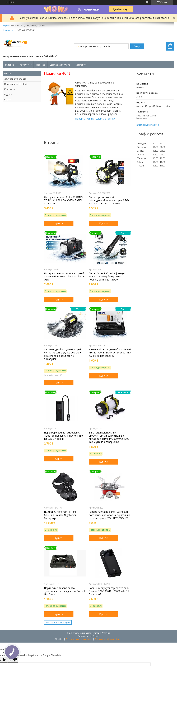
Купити (58, 223)
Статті (7, 99)
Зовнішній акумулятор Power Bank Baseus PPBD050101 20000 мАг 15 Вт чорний (109, 591)
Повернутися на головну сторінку (95, 118)
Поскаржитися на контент (79, 639)
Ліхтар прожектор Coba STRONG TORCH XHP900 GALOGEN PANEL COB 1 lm (63, 200)
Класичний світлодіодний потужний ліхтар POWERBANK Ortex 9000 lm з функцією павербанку (110, 352)
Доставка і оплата (60, 64)
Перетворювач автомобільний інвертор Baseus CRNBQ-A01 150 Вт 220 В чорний (63, 435)
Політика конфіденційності (108, 639)
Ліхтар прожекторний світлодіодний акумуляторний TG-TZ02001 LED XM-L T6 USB (109, 200)
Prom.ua (106, 633)
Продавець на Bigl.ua (88, 636)
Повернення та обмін (16, 84)
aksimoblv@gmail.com (148, 124)
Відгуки (8, 94)
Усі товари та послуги (58, 622)
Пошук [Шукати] (137, 46)
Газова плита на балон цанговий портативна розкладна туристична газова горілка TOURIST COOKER (109, 515)
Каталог (24, 64)
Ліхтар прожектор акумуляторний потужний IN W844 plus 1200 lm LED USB (65, 276)
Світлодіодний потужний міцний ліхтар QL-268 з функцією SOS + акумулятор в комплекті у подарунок (63, 354)
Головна (9, 64)
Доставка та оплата (15, 78)
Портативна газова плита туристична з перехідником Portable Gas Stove (65, 591)
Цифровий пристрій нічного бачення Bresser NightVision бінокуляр (60, 515)
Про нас (40, 64)
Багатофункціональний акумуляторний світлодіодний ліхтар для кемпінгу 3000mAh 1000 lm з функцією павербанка (109, 437)
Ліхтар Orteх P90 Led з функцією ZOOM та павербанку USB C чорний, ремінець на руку (107, 276)
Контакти (81, 64)
